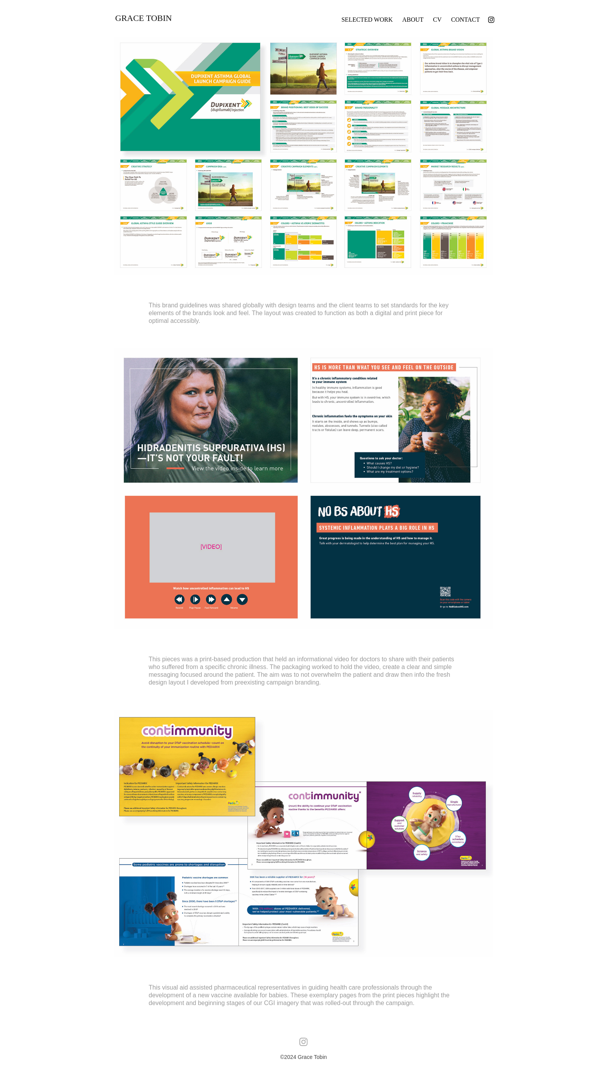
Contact (465, 19)
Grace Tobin (143, 18)
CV (437, 19)
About (413, 19)
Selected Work (367, 19)
